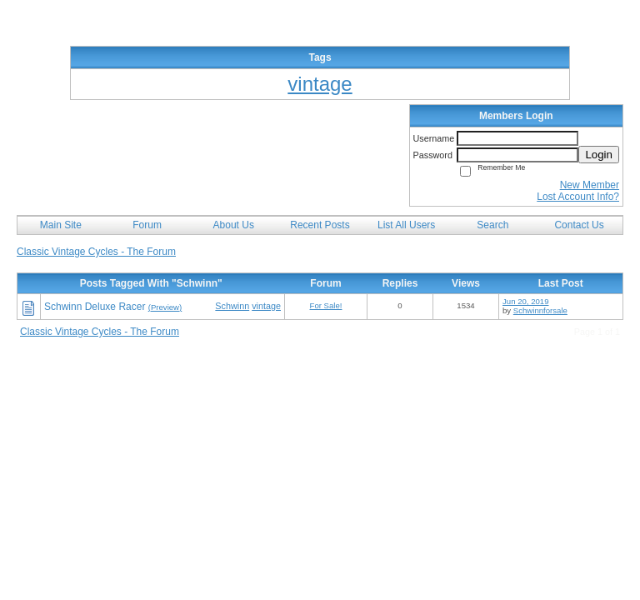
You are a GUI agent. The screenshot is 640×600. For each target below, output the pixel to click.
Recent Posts (319, 225)
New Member (589, 185)
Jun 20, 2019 (525, 301)
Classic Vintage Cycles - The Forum (96, 252)
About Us (233, 225)
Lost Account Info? (578, 196)
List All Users (406, 225)
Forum (147, 225)
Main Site (61, 225)
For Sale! (326, 305)
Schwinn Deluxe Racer (94, 306)
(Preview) (165, 307)
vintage (266, 306)
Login (598, 154)
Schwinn (232, 306)
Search (492, 225)
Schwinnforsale (540, 310)
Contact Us (578, 225)
